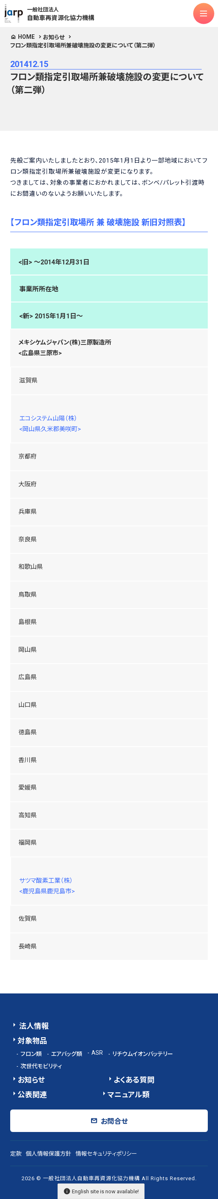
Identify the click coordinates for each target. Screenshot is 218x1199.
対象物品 (32, 1040)
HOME (26, 37)
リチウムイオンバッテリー (142, 1054)
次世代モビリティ (41, 1066)
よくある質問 (133, 1080)
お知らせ (54, 37)
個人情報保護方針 (48, 1153)
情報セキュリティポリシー (106, 1153)
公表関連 (32, 1094)
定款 (16, 1153)
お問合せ (114, 1121)
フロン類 (31, 1054)
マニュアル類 (128, 1094)
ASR (97, 1052)
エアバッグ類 (66, 1054)
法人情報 (33, 1026)
